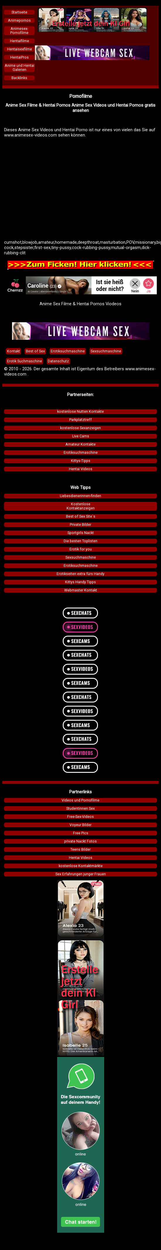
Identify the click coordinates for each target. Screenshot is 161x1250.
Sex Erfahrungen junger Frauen (80, 874)
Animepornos (19, 20)
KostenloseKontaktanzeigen (81, 506)
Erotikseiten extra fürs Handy (80, 574)
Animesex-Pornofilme (19, 31)
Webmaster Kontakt (80, 590)
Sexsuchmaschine (80, 557)
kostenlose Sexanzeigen (80, 428)
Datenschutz (58, 361)
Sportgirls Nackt (80, 533)
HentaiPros (19, 57)
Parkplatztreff (80, 420)
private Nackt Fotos (80, 841)
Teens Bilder (80, 849)
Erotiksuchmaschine (81, 453)
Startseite (19, 12)
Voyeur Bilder (80, 825)
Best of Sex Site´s (80, 516)
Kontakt (13, 351)
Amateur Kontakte (80, 444)
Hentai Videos (80, 469)
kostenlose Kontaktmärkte (81, 866)
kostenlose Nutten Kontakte (80, 412)
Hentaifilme (19, 41)
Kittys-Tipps (80, 461)
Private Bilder (80, 525)
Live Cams (80, 436)
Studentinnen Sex (80, 808)
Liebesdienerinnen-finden (80, 496)
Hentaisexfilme (19, 49)
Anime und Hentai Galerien (19, 68)
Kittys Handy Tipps (80, 582)
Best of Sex (35, 351)
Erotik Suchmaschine (24, 361)
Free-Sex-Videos (80, 817)
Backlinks (19, 78)
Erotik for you (81, 549)
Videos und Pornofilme (80, 800)
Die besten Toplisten (80, 541)
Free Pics (80, 833)
